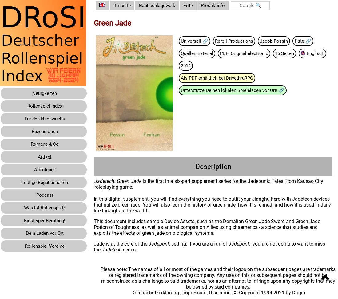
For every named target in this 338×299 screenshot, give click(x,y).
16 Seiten (294, 54)
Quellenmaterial (202, 54)
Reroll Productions (240, 41)
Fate (194, 6)
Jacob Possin (281, 41)
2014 (222, 66)
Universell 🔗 (199, 41)
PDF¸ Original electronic (251, 54)
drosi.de (126, 6)
